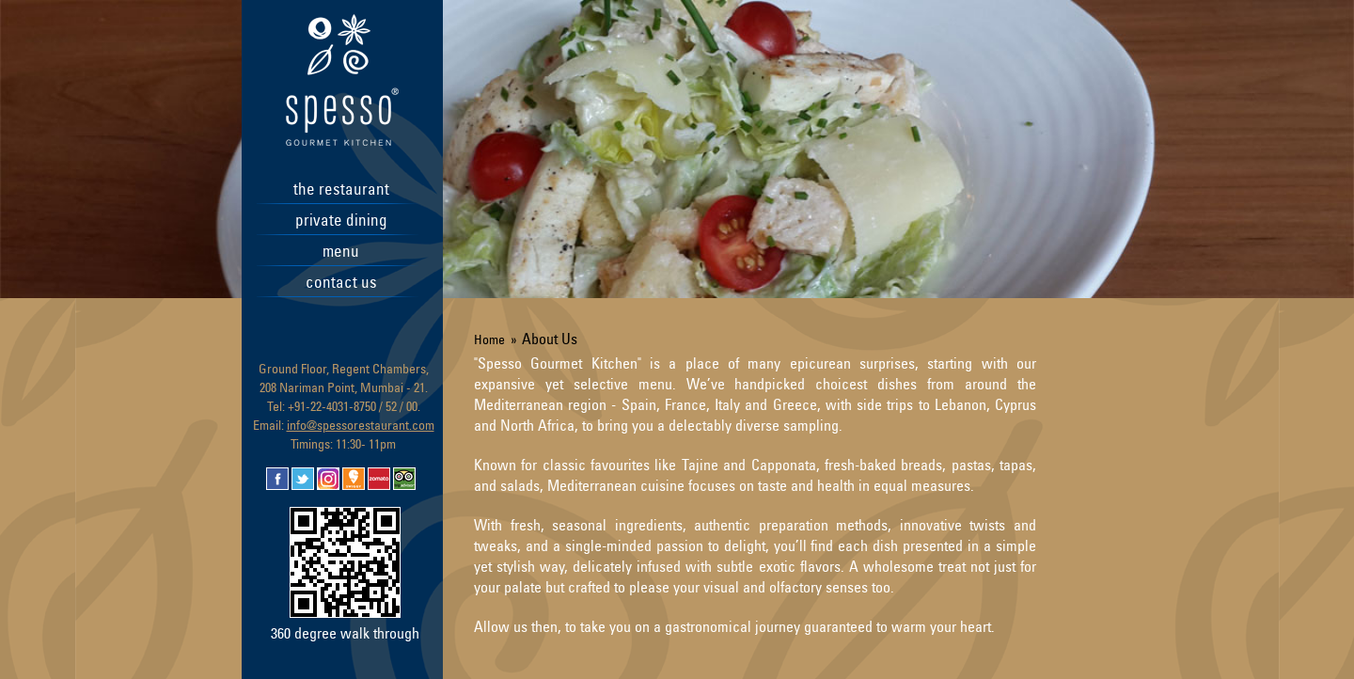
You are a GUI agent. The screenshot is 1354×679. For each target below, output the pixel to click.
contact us (341, 282)
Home (489, 339)
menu (341, 251)
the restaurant (341, 188)
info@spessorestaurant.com (360, 425)
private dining (341, 219)
